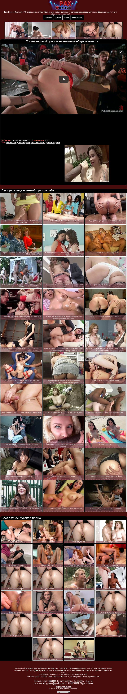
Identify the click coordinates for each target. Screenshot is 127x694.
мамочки (10, 142)
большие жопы (38, 142)
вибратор (25, 142)
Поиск (66, 17)
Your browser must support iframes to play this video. (63, 91)
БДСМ (18, 142)
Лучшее (58, 17)
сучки (57, 142)
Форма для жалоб (63, 687)
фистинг (50, 142)
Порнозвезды (77, 17)
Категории (48, 17)
